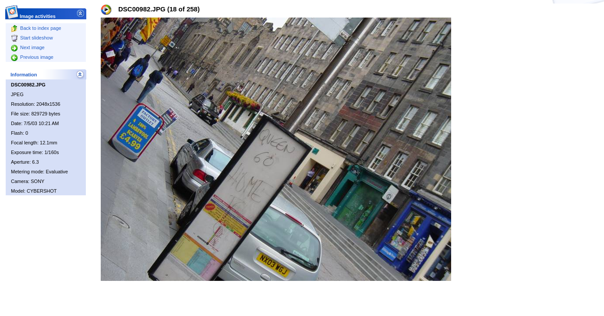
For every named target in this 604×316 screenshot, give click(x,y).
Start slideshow (32, 37)
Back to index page (36, 28)
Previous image (32, 57)
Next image (28, 47)
